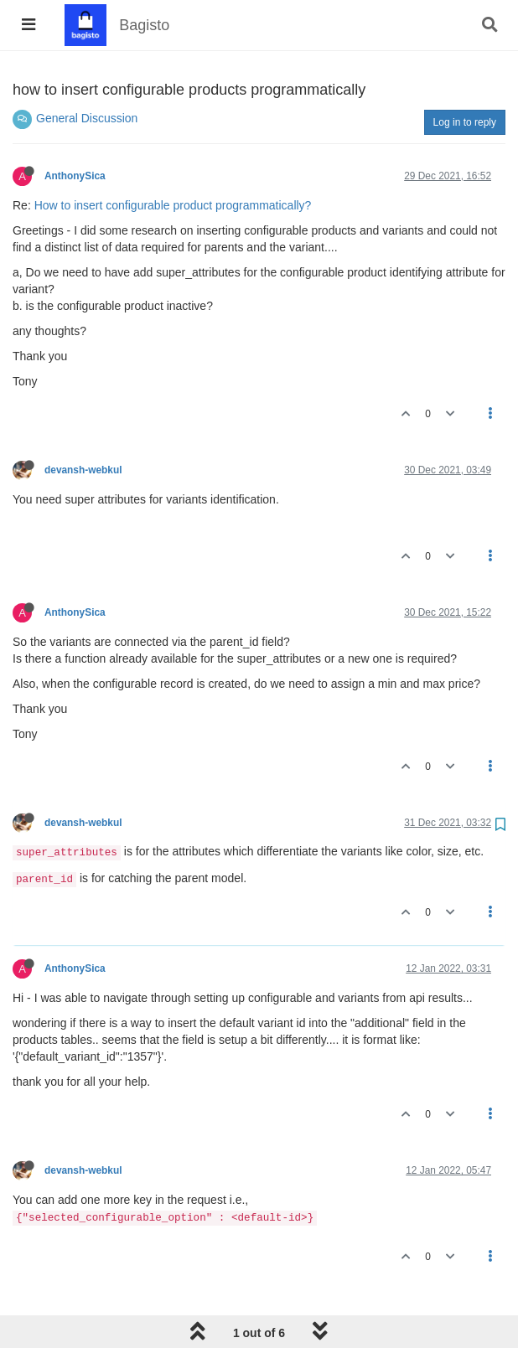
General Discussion (86, 118)
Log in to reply (464, 122)
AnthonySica (75, 176)
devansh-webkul (83, 470)
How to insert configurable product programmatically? (173, 205)
